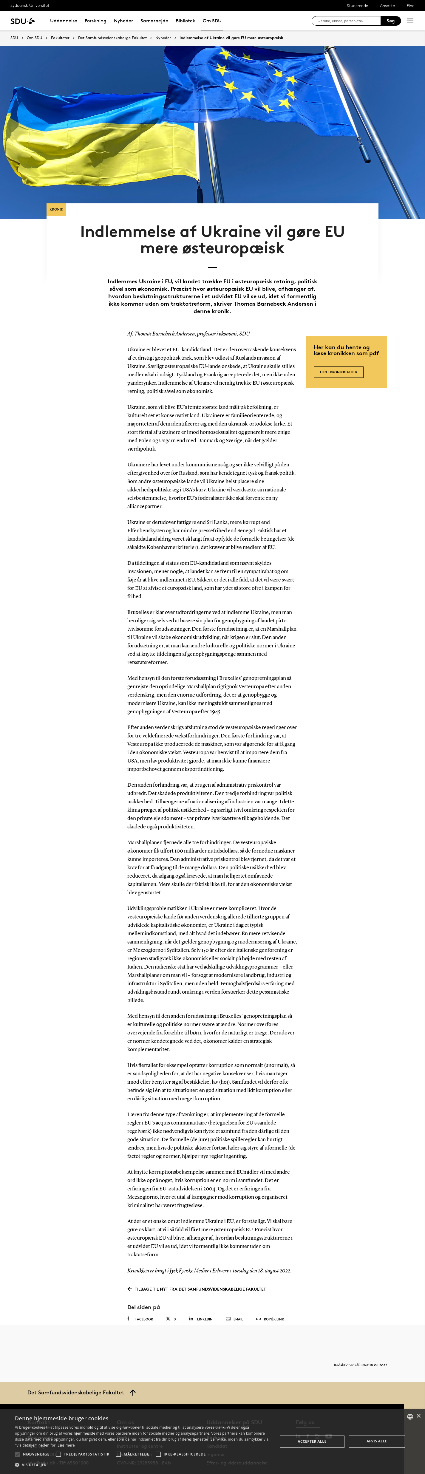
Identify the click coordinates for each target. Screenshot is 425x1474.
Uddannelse (63, 21)
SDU (14, 38)
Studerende (357, 5)
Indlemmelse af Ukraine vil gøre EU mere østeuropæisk (231, 38)
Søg (391, 21)
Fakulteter (60, 38)
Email (234, 1299)
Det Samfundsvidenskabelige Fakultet (112, 38)
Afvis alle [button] (377, 1441)
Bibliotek (185, 21)
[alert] (212, 1441)
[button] (18, 1454)
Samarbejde (154, 21)
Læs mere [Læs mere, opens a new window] (66, 1445)
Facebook (140, 1298)
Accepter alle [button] (312, 1441)
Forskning (95, 21)
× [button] (418, 1416)
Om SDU (212, 21)
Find (411, 5)
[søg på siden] (348, 20)
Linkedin (201, 1298)
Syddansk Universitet (30, 5)
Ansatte (387, 5)
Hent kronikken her (338, 349)
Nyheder (123, 21)
